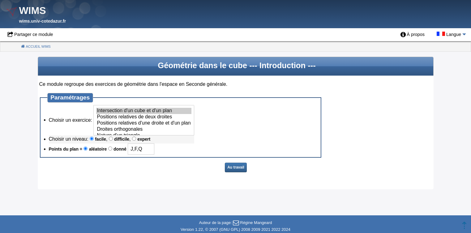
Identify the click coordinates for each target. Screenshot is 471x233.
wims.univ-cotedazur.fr (42, 21)
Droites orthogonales (143, 129)
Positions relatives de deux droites (143, 117)
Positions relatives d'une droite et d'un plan (143, 123)
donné (119, 149)
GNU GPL (230, 229)
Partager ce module (33, 34)
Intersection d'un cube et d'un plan (143, 111)
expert (143, 139)
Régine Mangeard (256, 222)
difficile (121, 139)
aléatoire (98, 149)
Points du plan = (66, 149)
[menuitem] (413, 34)
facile (100, 139)
